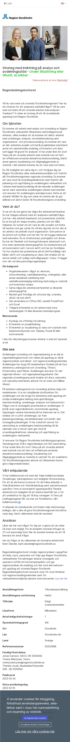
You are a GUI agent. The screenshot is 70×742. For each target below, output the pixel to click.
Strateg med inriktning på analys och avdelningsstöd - (33, 71)
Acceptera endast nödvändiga (35, 724)
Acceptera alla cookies (35, 718)
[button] (63, 3)
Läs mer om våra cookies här (35, 731)
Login (8, 3)
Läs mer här (61, 578)
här (19, 502)
